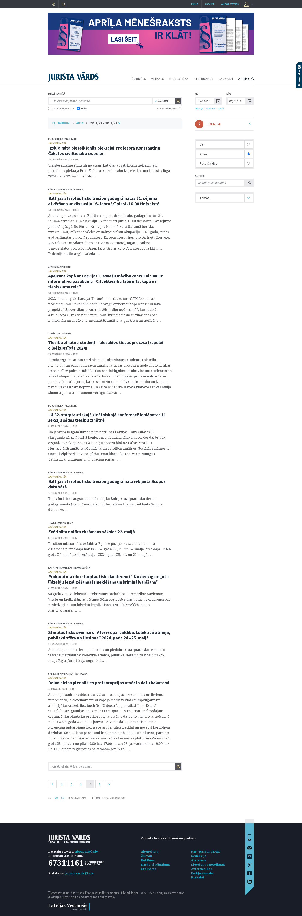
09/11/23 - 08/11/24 (103, 123)
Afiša (79, 123)
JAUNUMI (226, 79)
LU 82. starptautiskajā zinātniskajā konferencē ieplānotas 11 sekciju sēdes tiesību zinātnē (107, 417)
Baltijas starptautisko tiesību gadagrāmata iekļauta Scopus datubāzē (107, 484)
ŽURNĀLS (139, 79)
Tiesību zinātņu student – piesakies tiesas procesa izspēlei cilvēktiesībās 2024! (105, 345)
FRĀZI (82, 108)
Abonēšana (149, 852)
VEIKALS (157, 79)
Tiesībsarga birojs (59, 333)
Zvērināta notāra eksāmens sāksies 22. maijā (91, 532)
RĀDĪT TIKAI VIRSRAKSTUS (108, 797)
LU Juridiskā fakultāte (62, 139)
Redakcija (199, 856)
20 (56, 798)
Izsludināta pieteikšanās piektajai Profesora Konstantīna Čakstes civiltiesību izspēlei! (104, 150)
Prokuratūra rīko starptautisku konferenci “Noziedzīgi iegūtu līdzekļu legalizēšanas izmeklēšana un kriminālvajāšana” (108, 579)
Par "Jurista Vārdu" (206, 852)
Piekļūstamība (202, 873)
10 (49, 798)
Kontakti (197, 877)
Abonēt (209, 4)
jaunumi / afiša (57, 143)
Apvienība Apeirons (59, 266)
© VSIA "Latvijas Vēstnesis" (162, 893)
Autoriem (198, 860)
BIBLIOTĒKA (179, 79)
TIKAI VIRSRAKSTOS (61, 108)
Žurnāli (146, 856)
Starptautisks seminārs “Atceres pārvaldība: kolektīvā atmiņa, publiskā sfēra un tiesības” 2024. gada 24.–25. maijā (109, 635)
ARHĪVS (244, 79)
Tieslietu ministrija (60, 522)
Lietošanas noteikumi (208, 865)
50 (62, 798)
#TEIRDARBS (203, 79)
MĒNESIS (210, 108)
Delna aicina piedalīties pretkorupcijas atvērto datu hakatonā (108, 683)
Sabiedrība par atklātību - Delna (67, 673)
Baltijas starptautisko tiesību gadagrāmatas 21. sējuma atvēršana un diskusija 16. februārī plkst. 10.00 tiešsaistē (103, 201)
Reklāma (148, 860)
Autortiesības (201, 869)
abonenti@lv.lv (86, 852)
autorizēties (230, 4)
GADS (221, 108)
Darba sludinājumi (155, 865)
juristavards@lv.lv (79, 873)
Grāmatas (148, 869)
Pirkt (194, 4)
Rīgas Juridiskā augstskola (65, 189)
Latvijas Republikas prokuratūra (69, 567)
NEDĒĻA (199, 108)
